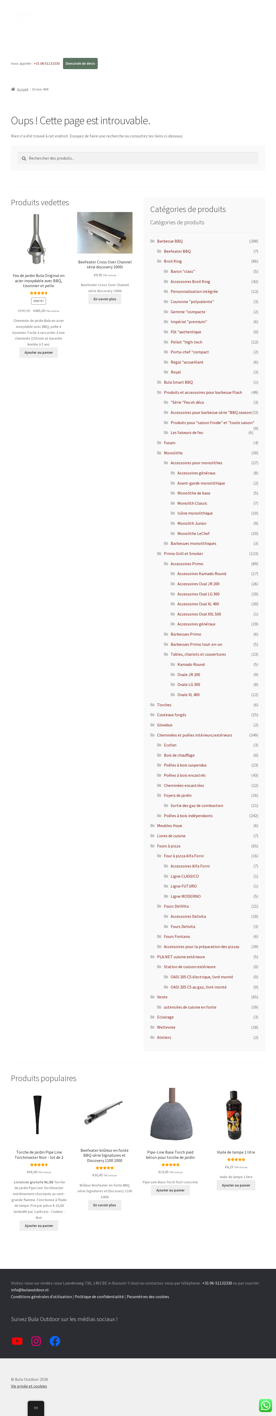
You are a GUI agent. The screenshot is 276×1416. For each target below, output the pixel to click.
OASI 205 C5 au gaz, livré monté (199, 987)
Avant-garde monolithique (201, 483)
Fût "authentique (186, 331)
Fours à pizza (168, 845)
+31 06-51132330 (47, 63)
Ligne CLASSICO (185, 876)
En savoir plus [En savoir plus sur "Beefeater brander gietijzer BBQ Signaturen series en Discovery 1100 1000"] (104, 1205)
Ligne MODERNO (186, 896)
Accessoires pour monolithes (196, 462)
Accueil (22, 89)
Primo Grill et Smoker (183, 553)
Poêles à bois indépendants (188, 815)
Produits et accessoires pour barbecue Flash (203, 392)
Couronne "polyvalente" (192, 301)
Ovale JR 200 (188, 674)
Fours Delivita (183, 926)
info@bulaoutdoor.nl (30, 1289)
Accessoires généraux (196, 472)
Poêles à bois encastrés (185, 775)
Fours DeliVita (176, 906)
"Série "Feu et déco (187, 402)
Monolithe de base (193, 493)
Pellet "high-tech (186, 342)
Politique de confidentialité (99, 1296)
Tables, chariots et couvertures (198, 654)
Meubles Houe (169, 825)
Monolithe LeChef (193, 533)
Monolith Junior (191, 523)
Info (117, 20)
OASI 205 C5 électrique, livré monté (202, 976)
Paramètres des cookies (148, 1296)
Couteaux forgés (171, 714)
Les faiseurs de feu (187, 432)
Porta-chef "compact (190, 351)
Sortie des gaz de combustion (197, 805)
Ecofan (170, 745)
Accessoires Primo (187, 563)
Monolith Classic (192, 503)
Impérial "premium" (189, 321)
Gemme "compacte (188, 311)
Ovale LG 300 (188, 684)
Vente (162, 996)
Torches (164, 704)
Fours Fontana (177, 936)
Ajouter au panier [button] (39, 352)
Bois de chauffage (179, 755)
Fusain (169, 442)
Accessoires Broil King (190, 281)
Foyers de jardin (178, 795)
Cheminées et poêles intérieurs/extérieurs (194, 735)
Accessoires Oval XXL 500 (199, 614)
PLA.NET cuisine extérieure (181, 956)
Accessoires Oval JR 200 (198, 583)
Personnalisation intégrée (194, 291)
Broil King (173, 261)
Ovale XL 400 (188, 694)
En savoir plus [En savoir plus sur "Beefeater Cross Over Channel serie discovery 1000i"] (105, 299)
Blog (100, 20)
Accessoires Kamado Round (201, 573)
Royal (176, 372)
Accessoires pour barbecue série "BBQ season (211, 412)
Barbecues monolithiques (193, 543)
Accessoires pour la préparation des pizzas (201, 946)
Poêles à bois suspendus (185, 765)
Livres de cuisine (171, 835)
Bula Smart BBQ (178, 382)
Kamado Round (191, 664)
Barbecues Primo (186, 634)
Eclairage (165, 1017)
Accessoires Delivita (188, 916)
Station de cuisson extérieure (190, 966)
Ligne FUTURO (184, 886)
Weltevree (166, 1027)
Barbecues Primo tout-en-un (196, 644)
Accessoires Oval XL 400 (198, 603)
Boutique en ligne (71, 20)
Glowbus (164, 724)
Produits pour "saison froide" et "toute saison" (212, 422)
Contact (144, 20)
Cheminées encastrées (184, 785)
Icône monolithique (195, 513)
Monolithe (173, 452)
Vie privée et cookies (29, 1386)
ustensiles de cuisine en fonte (190, 1007)
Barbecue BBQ (170, 241)
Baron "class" (183, 271)
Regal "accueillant (187, 362)
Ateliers (164, 1037)
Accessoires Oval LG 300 (198, 593)
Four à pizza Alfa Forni (184, 855)
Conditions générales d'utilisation (41, 1296)
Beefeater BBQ (177, 251)
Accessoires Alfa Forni (190, 866)
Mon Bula (63, 41)
